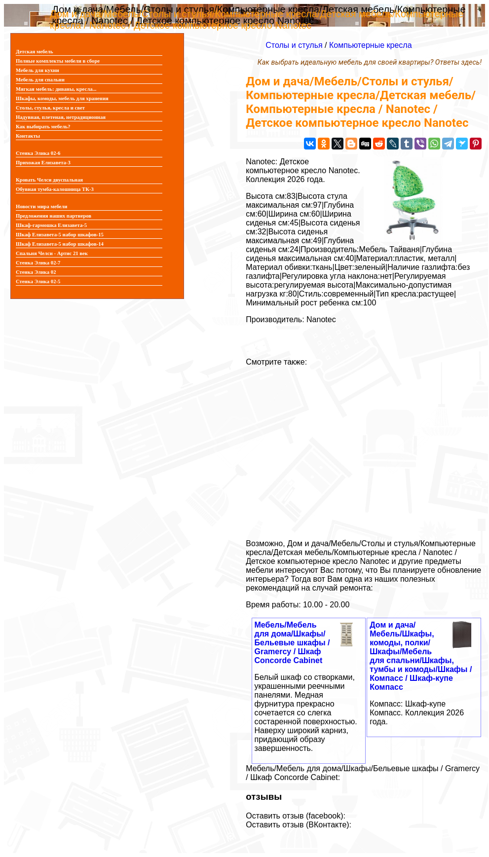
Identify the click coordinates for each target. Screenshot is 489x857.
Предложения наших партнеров (53, 216)
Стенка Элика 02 (36, 272)
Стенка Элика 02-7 (38, 262)
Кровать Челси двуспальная (49, 180)
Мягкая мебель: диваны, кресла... (56, 89)
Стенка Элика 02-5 (38, 281)
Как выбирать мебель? (43, 126)
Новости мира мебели (41, 206)
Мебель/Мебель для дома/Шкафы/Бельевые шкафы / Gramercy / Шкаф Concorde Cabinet (292, 643)
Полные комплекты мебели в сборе (58, 61)
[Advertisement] (364, 449)
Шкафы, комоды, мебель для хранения (62, 98)
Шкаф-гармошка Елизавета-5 (51, 225)
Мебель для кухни (37, 70)
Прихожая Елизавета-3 (43, 162)
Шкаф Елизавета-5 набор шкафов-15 (60, 234)
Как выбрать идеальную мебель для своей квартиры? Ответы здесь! (370, 62)
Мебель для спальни (40, 79)
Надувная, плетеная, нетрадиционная (61, 117)
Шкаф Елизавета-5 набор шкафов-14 (60, 244)
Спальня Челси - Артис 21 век (52, 253)
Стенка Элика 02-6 (38, 153)
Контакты (28, 136)
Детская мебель (34, 51)
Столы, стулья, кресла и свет (50, 108)
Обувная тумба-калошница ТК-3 (55, 189)
